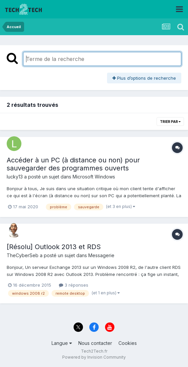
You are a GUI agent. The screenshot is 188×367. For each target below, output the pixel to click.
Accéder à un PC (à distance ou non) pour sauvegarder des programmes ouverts (73, 164)
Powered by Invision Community (94, 357)
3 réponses (73, 285)
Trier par (170, 122)
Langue (62, 343)
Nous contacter (95, 343)
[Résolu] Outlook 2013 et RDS (54, 247)
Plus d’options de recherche (144, 78)
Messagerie (101, 255)
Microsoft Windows (94, 176)
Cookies (127, 343)
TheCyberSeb (22, 255)
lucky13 (15, 176)
